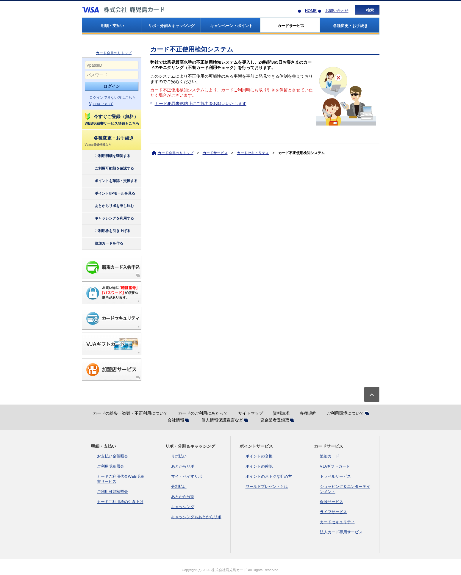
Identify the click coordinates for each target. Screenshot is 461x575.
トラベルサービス (335, 476)
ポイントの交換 (259, 456)
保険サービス (331, 501)
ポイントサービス (256, 446)
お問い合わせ (337, 10)
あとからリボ (182, 466)
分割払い (179, 486)
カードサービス (215, 153)
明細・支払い (103, 446)
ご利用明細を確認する (107, 156)
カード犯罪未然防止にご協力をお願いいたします (200, 103)
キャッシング (182, 507)
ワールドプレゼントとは (267, 486)
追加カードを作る (103, 243)
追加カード (329, 456)
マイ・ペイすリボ (186, 476)
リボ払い (179, 456)
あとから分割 (182, 496)
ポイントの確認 (259, 466)
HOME (311, 10)
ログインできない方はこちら (112, 97)
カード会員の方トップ (114, 53)
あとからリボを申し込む (109, 206)
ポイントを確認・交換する (110, 181)
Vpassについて (101, 104)
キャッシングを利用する (109, 218)
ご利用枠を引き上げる (107, 231)
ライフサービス (333, 512)
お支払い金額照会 (112, 456)
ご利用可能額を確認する (109, 168)
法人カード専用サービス (341, 532)
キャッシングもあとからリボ (196, 517)
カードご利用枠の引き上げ (120, 501)
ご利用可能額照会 (112, 491)
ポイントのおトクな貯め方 (269, 476)
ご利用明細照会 (110, 466)
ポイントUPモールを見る (109, 193)
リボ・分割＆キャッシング (190, 446)
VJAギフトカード (335, 466)
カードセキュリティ (253, 153)
